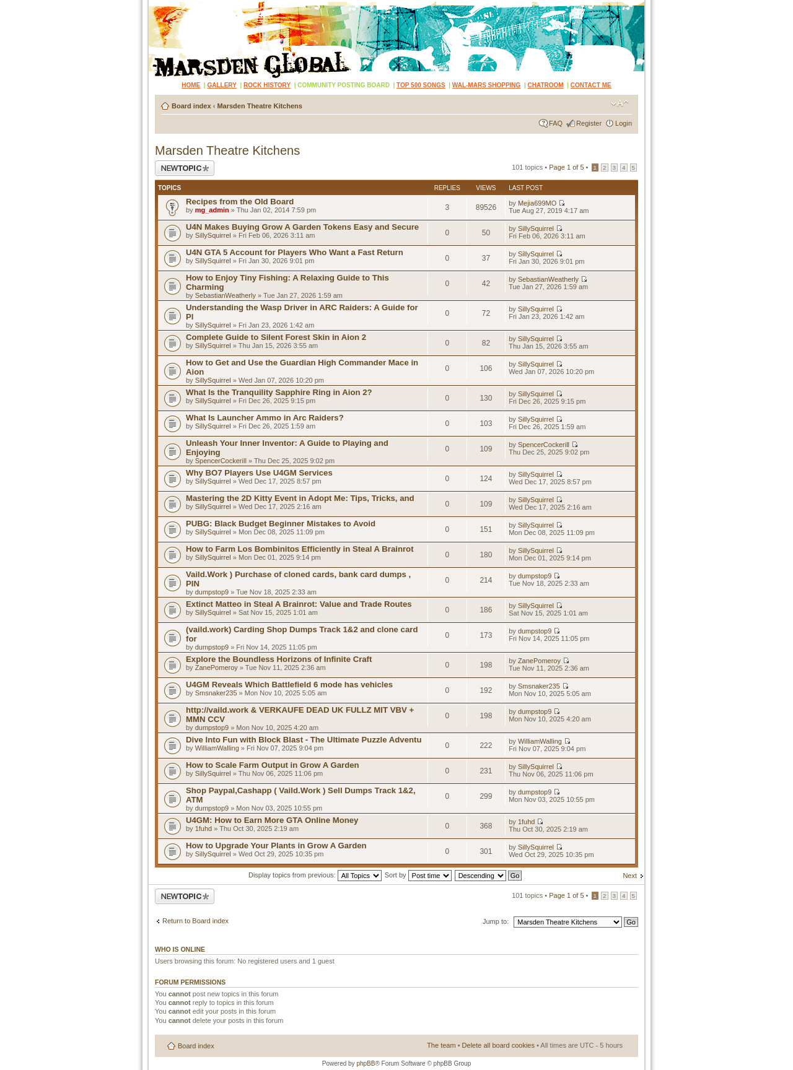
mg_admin (212, 210)
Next (630, 875)
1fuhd (203, 828)
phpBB (365, 1063)
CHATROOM (546, 85)
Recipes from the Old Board (240, 201)
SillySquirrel (213, 235)
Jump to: (496, 921)
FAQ (556, 123)
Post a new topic (184, 168)
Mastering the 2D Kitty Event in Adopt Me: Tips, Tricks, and (300, 498)
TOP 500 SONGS (420, 85)
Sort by (418, 875)
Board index (191, 106)
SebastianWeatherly (225, 295)
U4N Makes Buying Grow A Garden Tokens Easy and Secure (302, 227)
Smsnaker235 (216, 693)
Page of (566, 167)
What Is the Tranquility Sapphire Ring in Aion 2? (279, 392)
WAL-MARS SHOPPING (486, 85)
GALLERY (221, 85)
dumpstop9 (212, 592)
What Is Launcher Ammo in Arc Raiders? (265, 417)
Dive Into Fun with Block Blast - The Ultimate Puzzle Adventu (304, 739)
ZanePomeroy (216, 667)
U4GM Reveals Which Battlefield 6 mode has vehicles (289, 684)
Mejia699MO (537, 203)
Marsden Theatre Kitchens (259, 106)
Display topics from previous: (315, 875)
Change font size (620, 103)
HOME (191, 85)
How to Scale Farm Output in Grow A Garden (272, 765)
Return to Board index (195, 920)
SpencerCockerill (221, 460)
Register (589, 123)
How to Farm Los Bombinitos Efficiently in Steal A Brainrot (300, 549)
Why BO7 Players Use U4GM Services (259, 472)
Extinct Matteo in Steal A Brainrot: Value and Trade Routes (299, 604)
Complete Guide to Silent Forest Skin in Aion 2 (276, 337)
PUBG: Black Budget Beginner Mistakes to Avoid (280, 523)
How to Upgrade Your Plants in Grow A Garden (276, 845)
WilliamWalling (217, 748)
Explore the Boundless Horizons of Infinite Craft (279, 659)
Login (623, 123)
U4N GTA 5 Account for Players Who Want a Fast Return (294, 252)
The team (441, 1045)
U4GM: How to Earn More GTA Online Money (272, 820)
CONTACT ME (591, 85)
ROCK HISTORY (267, 85)
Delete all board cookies (498, 1045)
